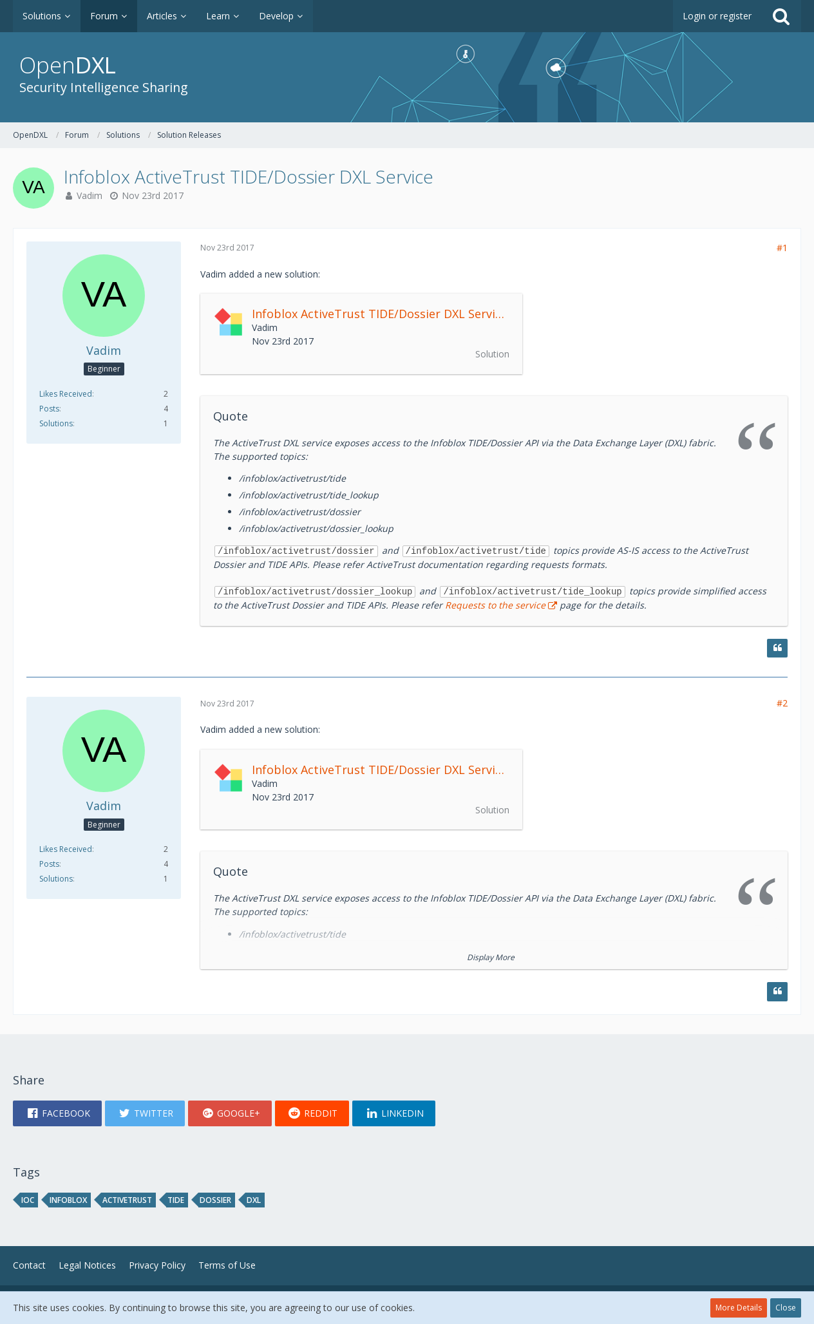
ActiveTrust (127, 1200)
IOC (27, 1200)
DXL (254, 1200)
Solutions (56, 423)
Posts (49, 408)
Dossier (215, 1200)
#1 (782, 247)
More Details (738, 1307)
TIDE (175, 1200)
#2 (782, 703)
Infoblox (68, 1200)
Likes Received (65, 393)
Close (785, 1307)
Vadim (89, 195)
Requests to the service (495, 605)
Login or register (717, 16)
